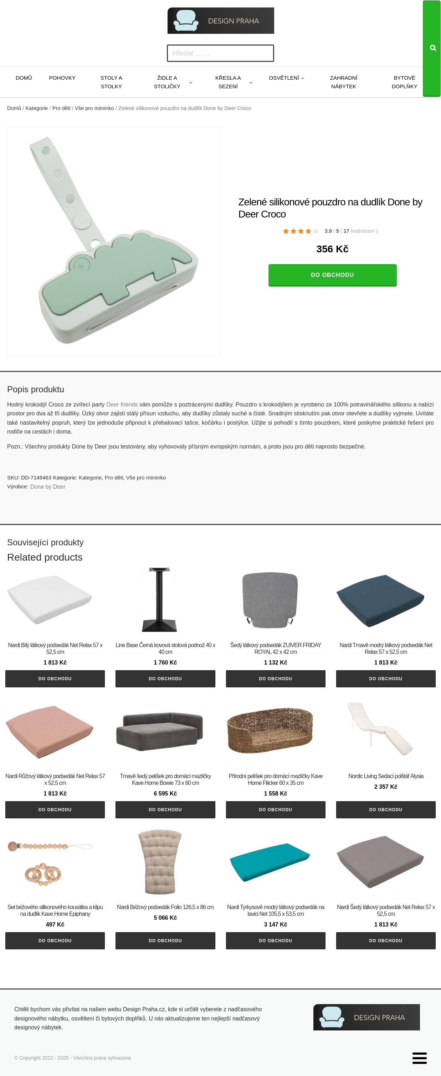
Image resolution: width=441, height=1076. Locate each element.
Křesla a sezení (228, 82)
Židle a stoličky (167, 82)
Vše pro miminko (94, 108)
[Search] (432, 48)
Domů (24, 78)
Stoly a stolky (111, 82)
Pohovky (62, 78)
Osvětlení (284, 78)
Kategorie (37, 108)
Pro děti (61, 108)
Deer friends (122, 404)
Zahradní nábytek (344, 82)
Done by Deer (48, 487)
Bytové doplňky (404, 82)
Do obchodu (332, 275)
